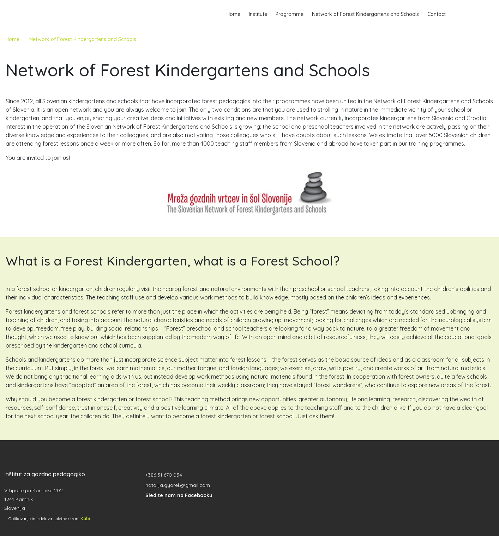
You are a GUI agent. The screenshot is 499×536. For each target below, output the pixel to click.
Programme (289, 14)
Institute (258, 14)
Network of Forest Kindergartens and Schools (365, 14)
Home (233, 14)
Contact (436, 14)
